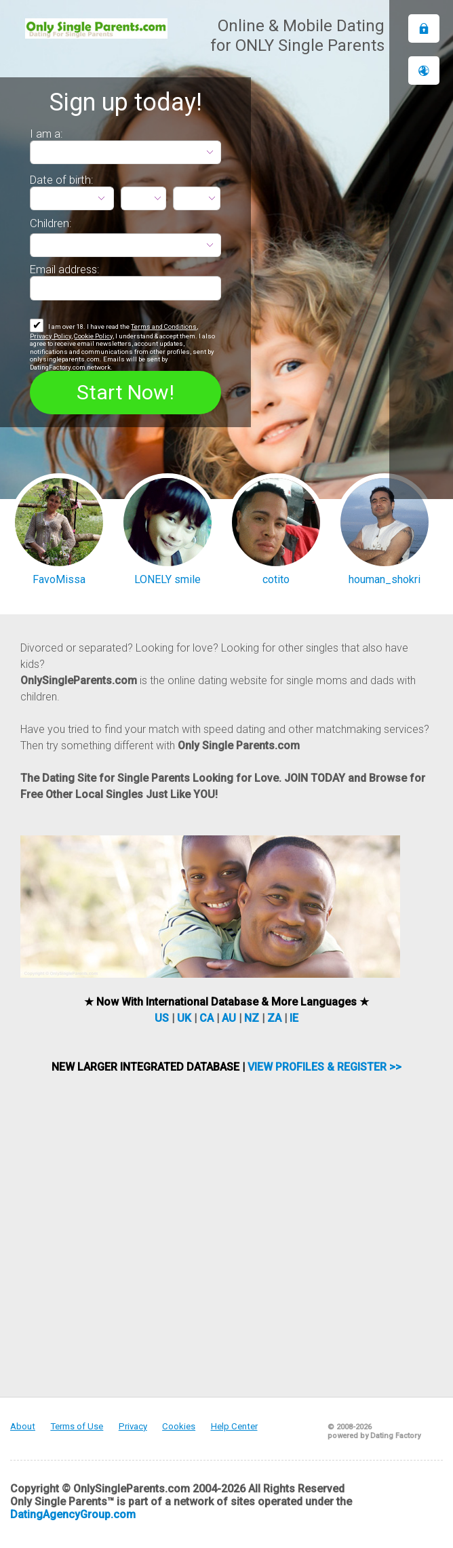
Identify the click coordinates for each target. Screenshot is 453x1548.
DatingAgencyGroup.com (73, 1514)
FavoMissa (59, 579)
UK (184, 1018)
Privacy (133, 1426)
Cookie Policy (93, 336)
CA (206, 1018)
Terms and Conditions (164, 326)
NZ (251, 1018)
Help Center (234, 1426)
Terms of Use (76, 1426)
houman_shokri (384, 579)
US (162, 1018)
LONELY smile (167, 579)
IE (294, 1018)
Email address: (65, 269)
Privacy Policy (50, 336)
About (22, 1426)
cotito (276, 579)
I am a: (46, 133)
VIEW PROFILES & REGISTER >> (324, 1066)
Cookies (178, 1426)
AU (229, 1018)
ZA (274, 1018)
